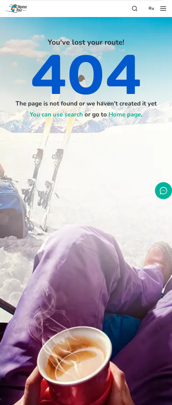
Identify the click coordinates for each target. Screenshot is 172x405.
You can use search (56, 114)
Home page (124, 114)
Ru (151, 8)
